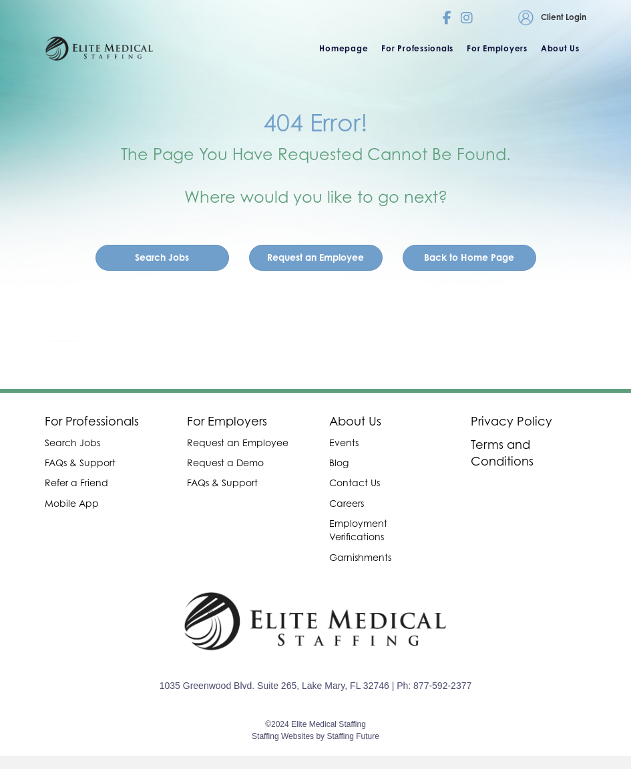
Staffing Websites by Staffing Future (315, 736)
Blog (339, 462)
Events (344, 442)
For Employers (227, 421)
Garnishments (360, 557)
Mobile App (72, 503)
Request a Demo (225, 462)
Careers (346, 503)
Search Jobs (72, 442)
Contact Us (354, 482)
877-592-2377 (442, 685)
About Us (355, 421)
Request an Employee (237, 442)
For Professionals (92, 421)
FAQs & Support (80, 462)
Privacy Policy (511, 421)
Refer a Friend (76, 482)
